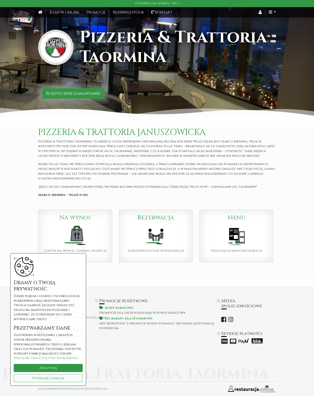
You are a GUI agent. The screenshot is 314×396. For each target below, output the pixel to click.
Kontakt (162, 12)
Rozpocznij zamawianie (73, 93)
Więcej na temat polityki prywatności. (46, 358)
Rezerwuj (128, 12)
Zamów (64, 12)
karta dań (99, 389)
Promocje (96, 12)
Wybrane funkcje (48, 378)
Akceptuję (48, 368)
